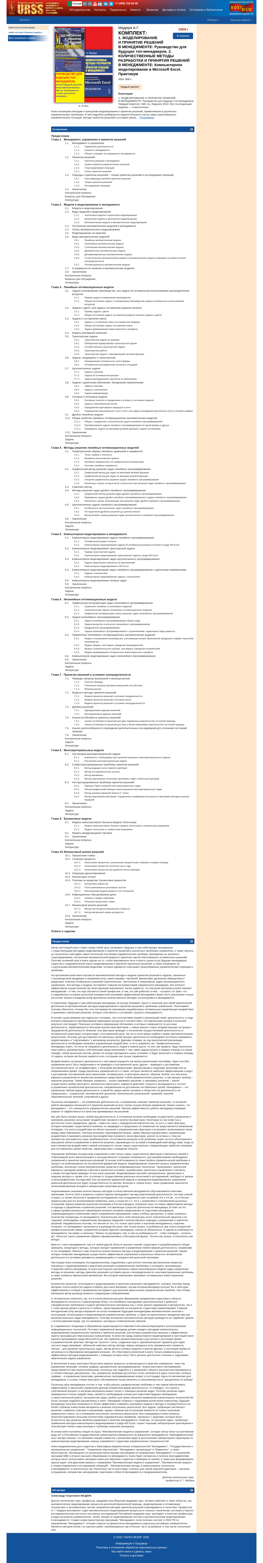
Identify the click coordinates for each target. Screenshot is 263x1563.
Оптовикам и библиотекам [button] (206, 9)
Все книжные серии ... (23, 38)
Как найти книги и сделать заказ (131, 1551)
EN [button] (90, 3)
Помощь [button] (212, 19)
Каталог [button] (24, 19)
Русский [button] (77, 3)
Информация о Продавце (131, 1543)
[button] (95, 4)
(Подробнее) (146, 117)
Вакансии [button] (152, 9)
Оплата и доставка (131, 1555)
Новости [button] (135, 9)
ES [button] (85, 3)
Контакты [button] (100, 9)
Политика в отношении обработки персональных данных (131, 1547)
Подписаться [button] (118, 9)
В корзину (183, 35)
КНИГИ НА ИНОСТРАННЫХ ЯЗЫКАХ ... (26, 33)
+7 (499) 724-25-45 (126, 3)
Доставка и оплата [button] (174, 9)
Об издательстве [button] (79, 9)
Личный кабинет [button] (240, 20)
